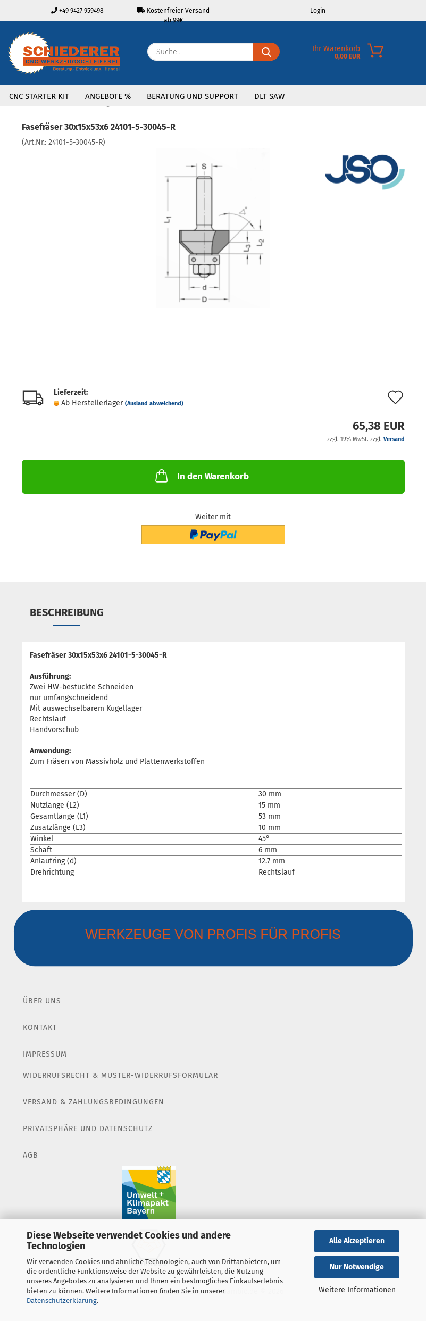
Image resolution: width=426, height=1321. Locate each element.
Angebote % (108, 96)
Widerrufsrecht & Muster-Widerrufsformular (120, 1075)
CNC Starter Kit (39, 96)
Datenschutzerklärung (62, 1301)
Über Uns (42, 1001)
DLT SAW (269, 96)
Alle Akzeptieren (357, 1240)
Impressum (45, 1054)
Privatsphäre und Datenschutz (88, 1128)
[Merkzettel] (335, 54)
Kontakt (40, 1027)
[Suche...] (266, 52)
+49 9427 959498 (77, 10)
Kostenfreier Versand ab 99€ (173, 14)
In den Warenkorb (201, 475)
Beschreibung (67, 612)
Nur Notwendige (357, 1267)
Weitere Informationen (357, 1289)
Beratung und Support (192, 96)
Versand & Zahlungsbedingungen (93, 1102)
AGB (30, 1155)
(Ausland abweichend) (154, 403)
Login (316, 10)
